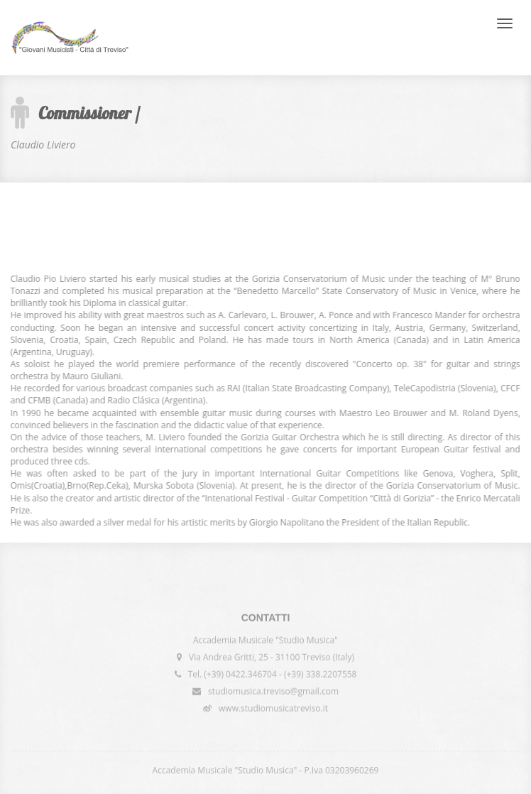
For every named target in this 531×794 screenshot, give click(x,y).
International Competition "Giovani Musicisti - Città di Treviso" (70, 37)
